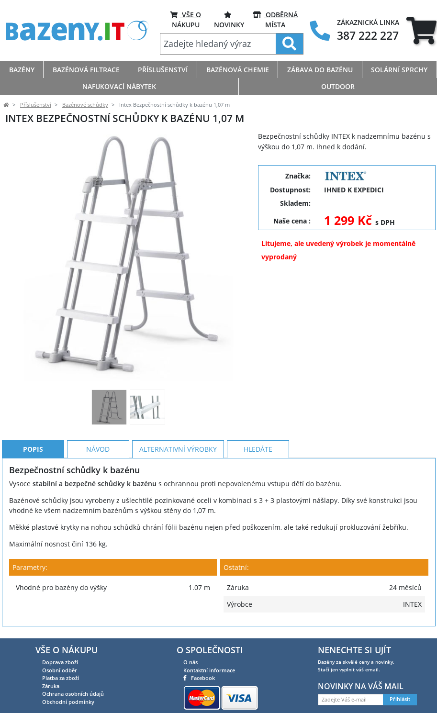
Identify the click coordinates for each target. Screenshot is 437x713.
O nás (190, 662)
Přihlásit (400, 699)
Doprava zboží (60, 662)
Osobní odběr (59, 670)
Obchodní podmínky (68, 701)
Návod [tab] (98, 449)
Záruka (50, 686)
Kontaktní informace (209, 670)
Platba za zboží (60, 677)
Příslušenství (35, 104)
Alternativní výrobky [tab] (178, 449)
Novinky (229, 19)
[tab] (421, 30)
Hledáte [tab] (258, 449)
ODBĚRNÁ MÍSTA (275, 19)
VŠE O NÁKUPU (185, 19)
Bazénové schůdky (85, 104)
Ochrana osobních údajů (73, 693)
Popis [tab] (33, 449)
